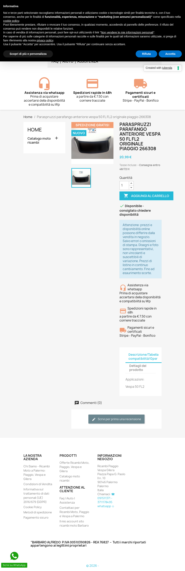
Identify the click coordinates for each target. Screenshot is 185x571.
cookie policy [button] (11, 20)
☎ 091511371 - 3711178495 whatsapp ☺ (106, 500)
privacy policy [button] (45, 40)
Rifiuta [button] (146, 53)
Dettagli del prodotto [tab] (137, 368)
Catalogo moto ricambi (39, 140)
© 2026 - (92, 566)
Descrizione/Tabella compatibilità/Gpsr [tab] (143, 357)
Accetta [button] (170, 53)
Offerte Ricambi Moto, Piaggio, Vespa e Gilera (74, 467)
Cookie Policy (32, 507)
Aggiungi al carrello (146, 195)
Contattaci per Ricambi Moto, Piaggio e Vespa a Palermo (74, 512)
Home (34, 129)
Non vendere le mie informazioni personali (127, 32)
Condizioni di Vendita (37, 484)
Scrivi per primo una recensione (116, 419)
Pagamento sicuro (36, 517)
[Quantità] (124, 185)
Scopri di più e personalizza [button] (28, 53)
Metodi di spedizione (37, 512)
